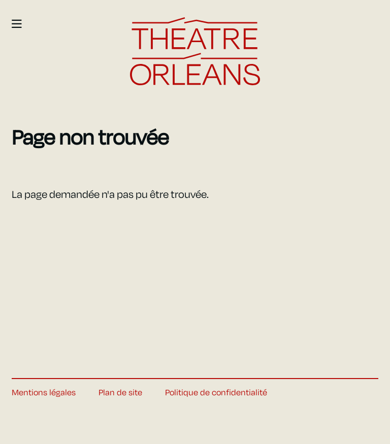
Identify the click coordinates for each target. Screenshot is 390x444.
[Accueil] (195, 51)
